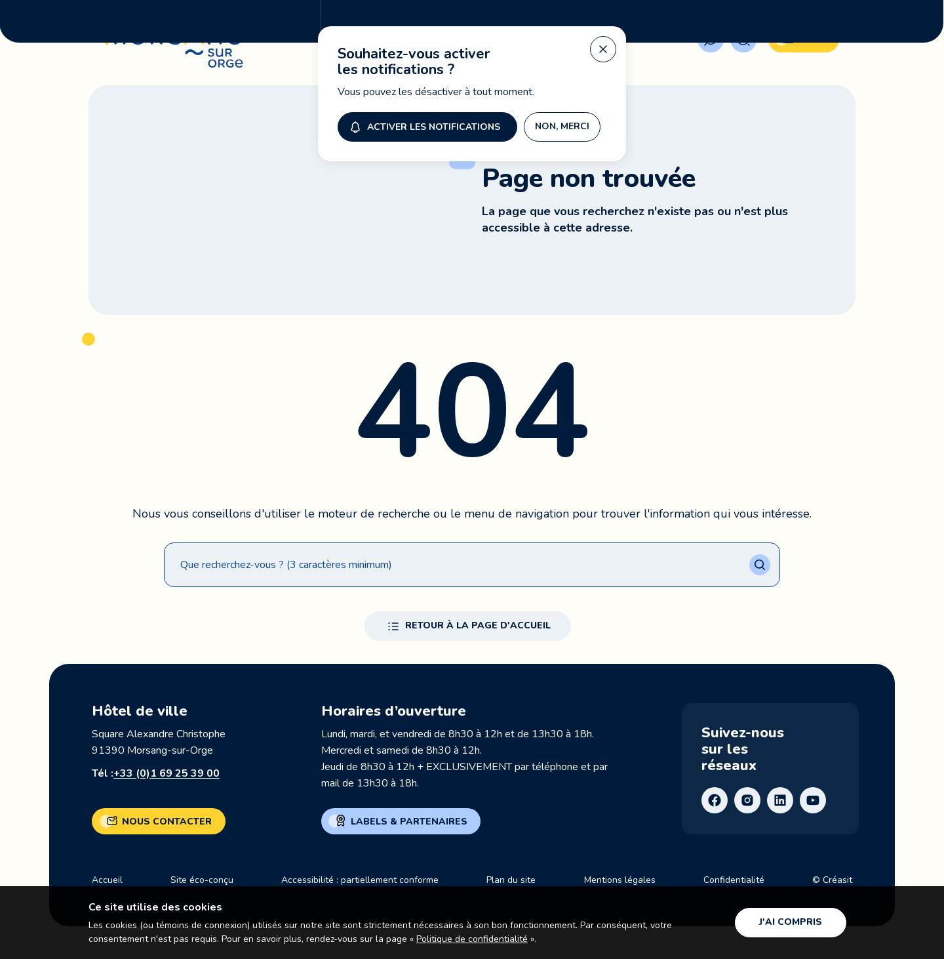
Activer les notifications (423, 89)
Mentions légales (620, 880)
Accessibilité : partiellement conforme (360, 880)
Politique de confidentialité (472, 939)
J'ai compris (790, 922)
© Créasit (832, 880)
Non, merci (562, 89)
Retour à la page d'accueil (468, 626)
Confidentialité (733, 880)
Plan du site (511, 880)
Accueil (107, 880)
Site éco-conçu (201, 880)
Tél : (156, 773)
